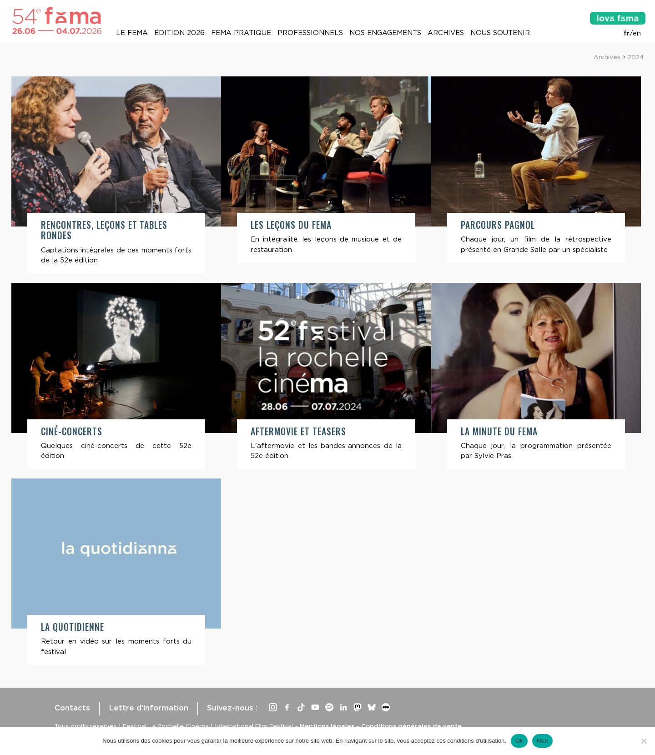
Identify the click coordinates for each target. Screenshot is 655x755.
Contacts (72, 707)
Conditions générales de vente (411, 726)
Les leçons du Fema (291, 225)
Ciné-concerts (71, 431)
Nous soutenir (500, 33)
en (637, 33)
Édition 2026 (179, 33)
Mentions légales (327, 726)
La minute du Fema (499, 431)
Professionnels (310, 33)
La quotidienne (72, 627)
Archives (446, 33)
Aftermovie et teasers (298, 431)
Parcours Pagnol (498, 225)
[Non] (643, 740)
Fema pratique (241, 33)
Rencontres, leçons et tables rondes (104, 230)
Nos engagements (385, 33)
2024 (636, 56)
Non (542, 740)
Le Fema (132, 33)
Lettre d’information (148, 707)
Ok (519, 740)
